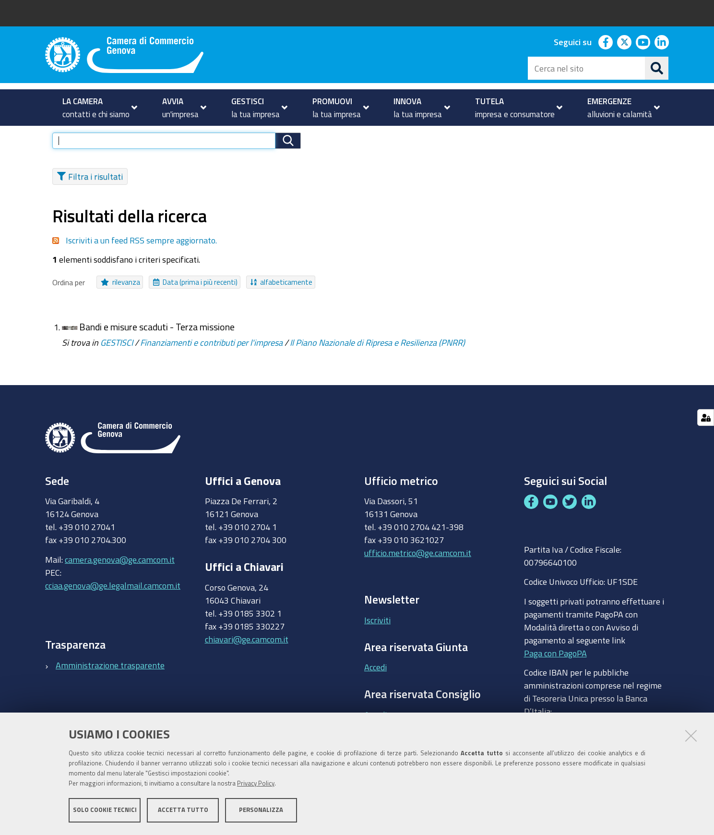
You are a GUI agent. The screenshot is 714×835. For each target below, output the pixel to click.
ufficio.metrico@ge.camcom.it (417, 567)
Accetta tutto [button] (183, 810)
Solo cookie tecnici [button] (105, 810)
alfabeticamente (281, 297)
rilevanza (120, 297)
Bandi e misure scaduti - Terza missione (157, 341)
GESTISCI (116, 356)
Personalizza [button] (261, 810)
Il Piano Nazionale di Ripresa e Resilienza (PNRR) (377, 356)
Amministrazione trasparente (110, 679)
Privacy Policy (255, 783)
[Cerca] (657, 68)
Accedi (375, 682)
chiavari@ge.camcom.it (246, 653)
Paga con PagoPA (555, 667)
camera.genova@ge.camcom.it (120, 573)
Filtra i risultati (90, 190)
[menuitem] (95, 107)
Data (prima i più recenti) (195, 297)
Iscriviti (377, 634)
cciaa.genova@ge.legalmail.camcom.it (112, 599)
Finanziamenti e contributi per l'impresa (211, 356)
